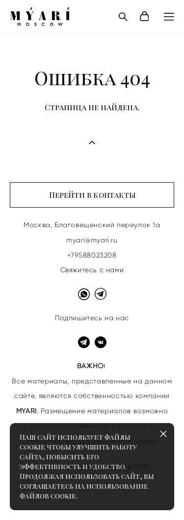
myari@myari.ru (91, 240)
